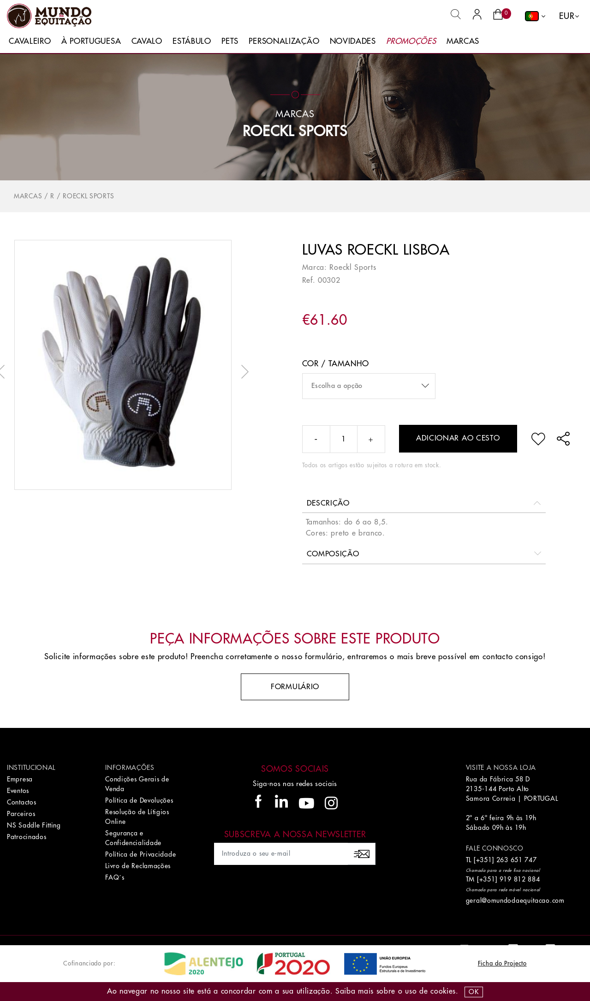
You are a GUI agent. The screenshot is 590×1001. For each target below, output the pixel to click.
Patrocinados (26, 837)
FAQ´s (115, 877)
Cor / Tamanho (335, 364)
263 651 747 (516, 860)
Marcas (463, 41)
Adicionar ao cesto (458, 438)
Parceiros (21, 813)
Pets (229, 41)
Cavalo (146, 41)
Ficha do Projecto (502, 963)
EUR (566, 16)
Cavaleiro (30, 41)
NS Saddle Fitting (34, 825)
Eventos (18, 790)
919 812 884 (520, 879)
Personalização (284, 41)
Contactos (21, 802)
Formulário (295, 687)
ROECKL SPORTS (295, 131)
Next (243, 372)
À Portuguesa (91, 41)
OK (473, 992)
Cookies (443, 991)
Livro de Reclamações (138, 866)
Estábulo (192, 41)
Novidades (353, 41)
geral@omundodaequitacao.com (515, 900)
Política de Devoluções (139, 800)
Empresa (20, 779)
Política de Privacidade (140, 854)
